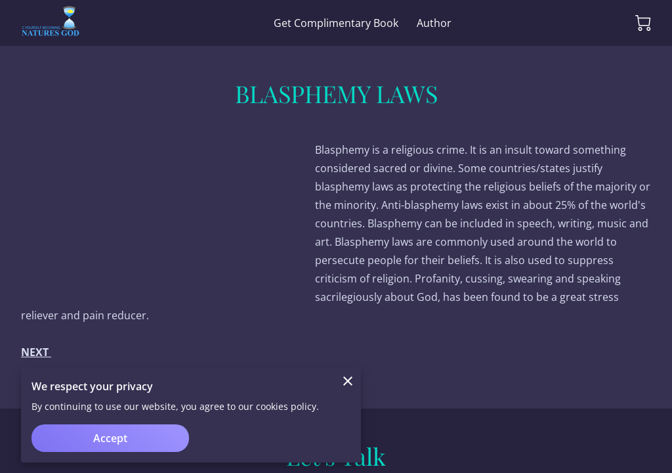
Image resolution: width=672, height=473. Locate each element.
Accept (110, 438)
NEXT (36, 352)
